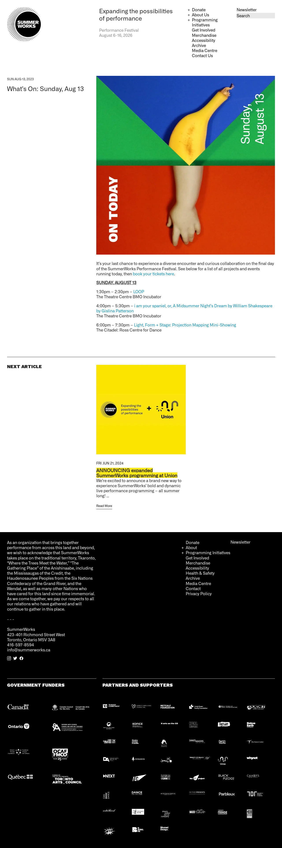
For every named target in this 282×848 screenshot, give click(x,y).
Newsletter (247, 9)
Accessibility (203, 40)
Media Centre (204, 50)
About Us (200, 14)
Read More (104, 505)
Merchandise (204, 35)
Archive (199, 45)
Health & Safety (200, 572)
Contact (193, 588)
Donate (199, 9)
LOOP (138, 291)
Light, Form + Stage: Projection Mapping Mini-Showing (185, 324)
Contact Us (202, 55)
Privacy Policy (199, 593)
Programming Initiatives (205, 22)
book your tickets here (153, 273)
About (191, 547)
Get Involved (203, 29)
